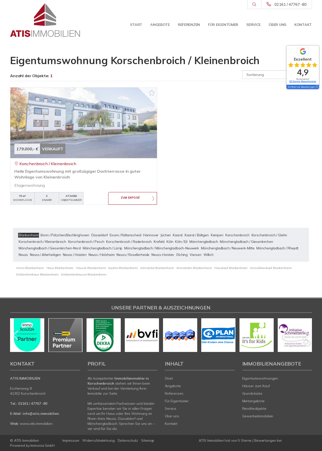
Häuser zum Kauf (256, 386)
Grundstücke (252, 393)
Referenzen (189, 24)
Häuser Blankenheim (91, 268)
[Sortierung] (277, 74)
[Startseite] (45, 20)
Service (253, 24)
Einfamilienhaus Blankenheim (37, 274)
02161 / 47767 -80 (290, 4)
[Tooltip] (316, 87)
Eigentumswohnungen (260, 378)
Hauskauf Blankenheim (231, 268)
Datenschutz (128, 440)
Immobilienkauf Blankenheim (271, 268)
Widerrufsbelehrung (98, 440)
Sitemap (147, 440)
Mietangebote (253, 401)
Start (136, 24)
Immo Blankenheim (30, 268)
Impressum (70, 440)
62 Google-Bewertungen (302, 81)
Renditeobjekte (254, 408)
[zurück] (15, 335)
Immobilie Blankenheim (157, 268)
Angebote (160, 24)
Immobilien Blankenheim (194, 268)
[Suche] (254, 4)
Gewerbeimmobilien (257, 416)
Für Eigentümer (223, 24)
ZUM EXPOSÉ (130, 198)
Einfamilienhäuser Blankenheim (83, 274)
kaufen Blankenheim (123, 268)
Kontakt (303, 24)
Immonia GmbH (42, 445)
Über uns (277, 24)
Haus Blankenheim (60, 268)
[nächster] (306, 335)
